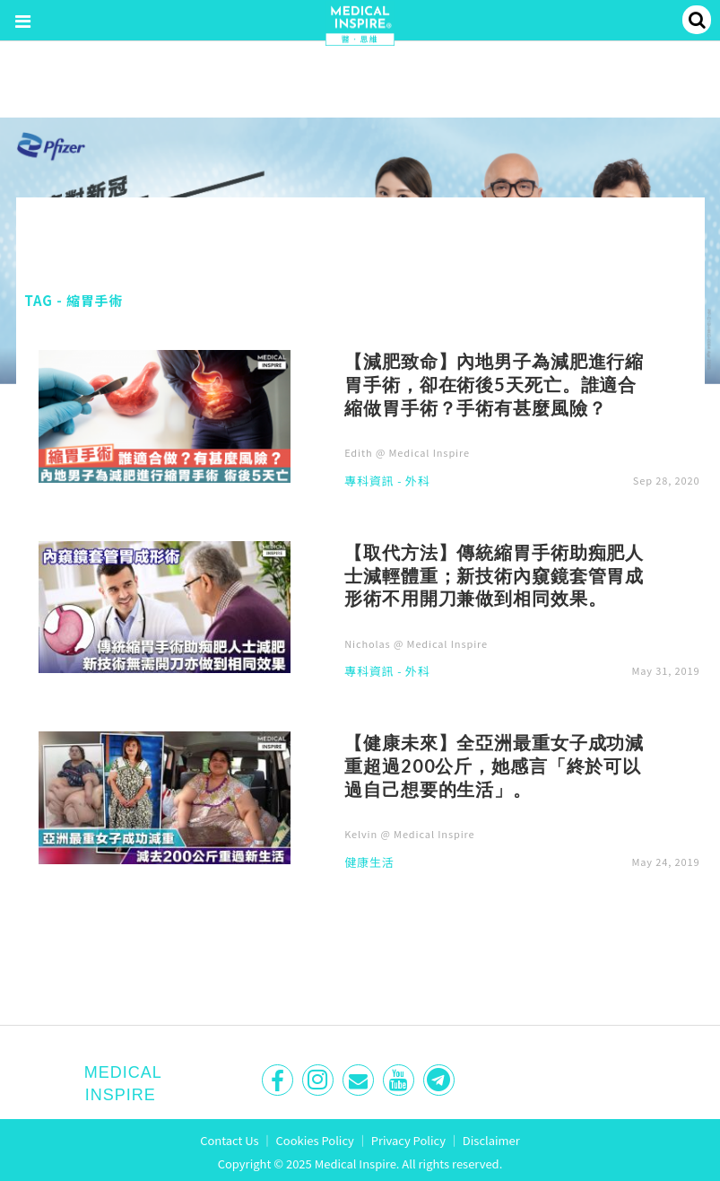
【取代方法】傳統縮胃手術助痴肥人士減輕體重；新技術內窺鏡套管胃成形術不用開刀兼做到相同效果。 (494, 575)
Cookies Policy (315, 1140)
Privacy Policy (408, 1140)
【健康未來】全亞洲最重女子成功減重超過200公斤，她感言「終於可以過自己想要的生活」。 (494, 765)
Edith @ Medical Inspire (407, 452)
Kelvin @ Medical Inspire (409, 834)
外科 (417, 482)
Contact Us (229, 1140)
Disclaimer (491, 1140)
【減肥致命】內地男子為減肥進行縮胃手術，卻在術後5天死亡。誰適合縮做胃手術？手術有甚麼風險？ (494, 384)
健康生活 (369, 863)
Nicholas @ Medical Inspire (416, 643)
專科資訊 (369, 482)
